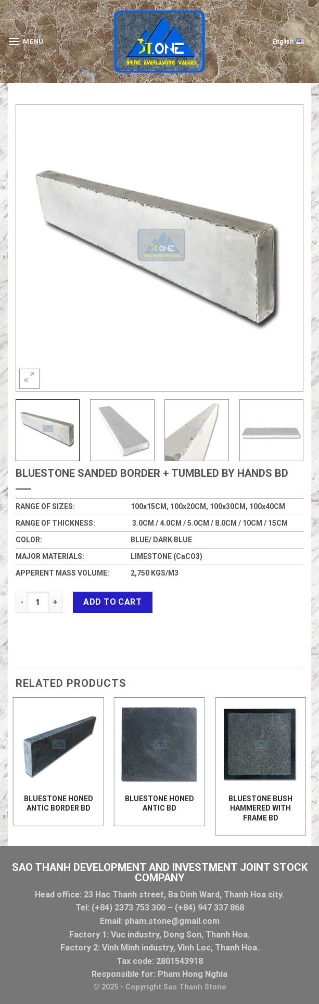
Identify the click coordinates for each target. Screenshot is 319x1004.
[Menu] (26, 41)
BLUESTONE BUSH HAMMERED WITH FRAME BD (260, 808)
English (291, 41)
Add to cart (112, 602)
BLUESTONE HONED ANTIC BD (159, 803)
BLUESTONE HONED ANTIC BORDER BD (58, 803)
